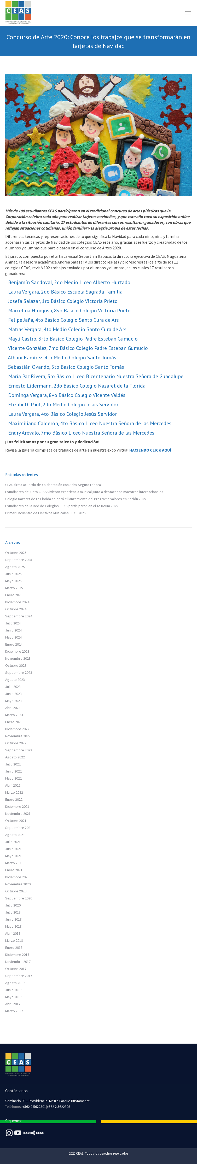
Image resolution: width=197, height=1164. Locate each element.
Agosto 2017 (15, 982)
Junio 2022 (13, 771)
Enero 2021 (13, 870)
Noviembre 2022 (18, 736)
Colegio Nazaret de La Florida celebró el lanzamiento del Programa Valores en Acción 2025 (75, 498)
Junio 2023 (13, 693)
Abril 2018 (12, 933)
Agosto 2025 (15, 566)
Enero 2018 (13, 947)
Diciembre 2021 (17, 806)
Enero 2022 (13, 799)
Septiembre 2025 (18, 559)
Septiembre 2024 (18, 616)
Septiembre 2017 (18, 975)
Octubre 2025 (15, 552)
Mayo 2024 (13, 637)
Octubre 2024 (15, 609)
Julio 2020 (13, 905)
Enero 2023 (13, 722)
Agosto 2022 (15, 757)
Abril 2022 (12, 785)
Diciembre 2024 (17, 602)
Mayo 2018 (13, 926)
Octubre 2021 (15, 820)
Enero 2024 (13, 644)
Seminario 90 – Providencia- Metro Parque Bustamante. (48, 1100)
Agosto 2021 (15, 834)
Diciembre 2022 (17, 729)
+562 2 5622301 (34, 1106)
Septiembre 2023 (18, 672)
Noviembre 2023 (18, 658)
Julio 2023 (13, 686)
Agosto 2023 (15, 679)
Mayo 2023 (13, 700)
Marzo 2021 (14, 863)
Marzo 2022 (14, 792)
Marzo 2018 (14, 940)
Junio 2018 (13, 919)
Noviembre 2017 (18, 961)
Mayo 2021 (13, 855)
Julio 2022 (13, 764)
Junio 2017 (13, 989)
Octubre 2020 (15, 891)
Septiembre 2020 (18, 898)
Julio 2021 (13, 841)
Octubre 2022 (15, 743)
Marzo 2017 (14, 1011)
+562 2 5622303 (58, 1106)
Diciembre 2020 (17, 877)
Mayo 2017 (13, 997)
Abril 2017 (12, 1004)
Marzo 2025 (14, 588)
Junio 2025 (13, 573)
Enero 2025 (13, 595)
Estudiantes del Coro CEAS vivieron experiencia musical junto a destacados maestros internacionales (84, 491)
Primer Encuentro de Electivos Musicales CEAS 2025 (45, 513)
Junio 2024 (13, 630)
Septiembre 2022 (18, 750)
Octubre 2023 (15, 665)
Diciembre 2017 (17, 954)
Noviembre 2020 (18, 884)
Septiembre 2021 (18, 827)
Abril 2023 (12, 707)
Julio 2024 (13, 623)
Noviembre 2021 (18, 813)
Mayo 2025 (13, 580)
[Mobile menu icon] (188, 13)
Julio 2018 (13, 912)
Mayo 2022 (13, 778)
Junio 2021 (13, 848)
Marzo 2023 (14, 714)
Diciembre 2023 (17, 651)
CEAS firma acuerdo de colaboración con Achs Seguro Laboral (53, 484)
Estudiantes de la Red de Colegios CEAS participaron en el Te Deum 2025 (61, 506)
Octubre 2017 (15, 968)
